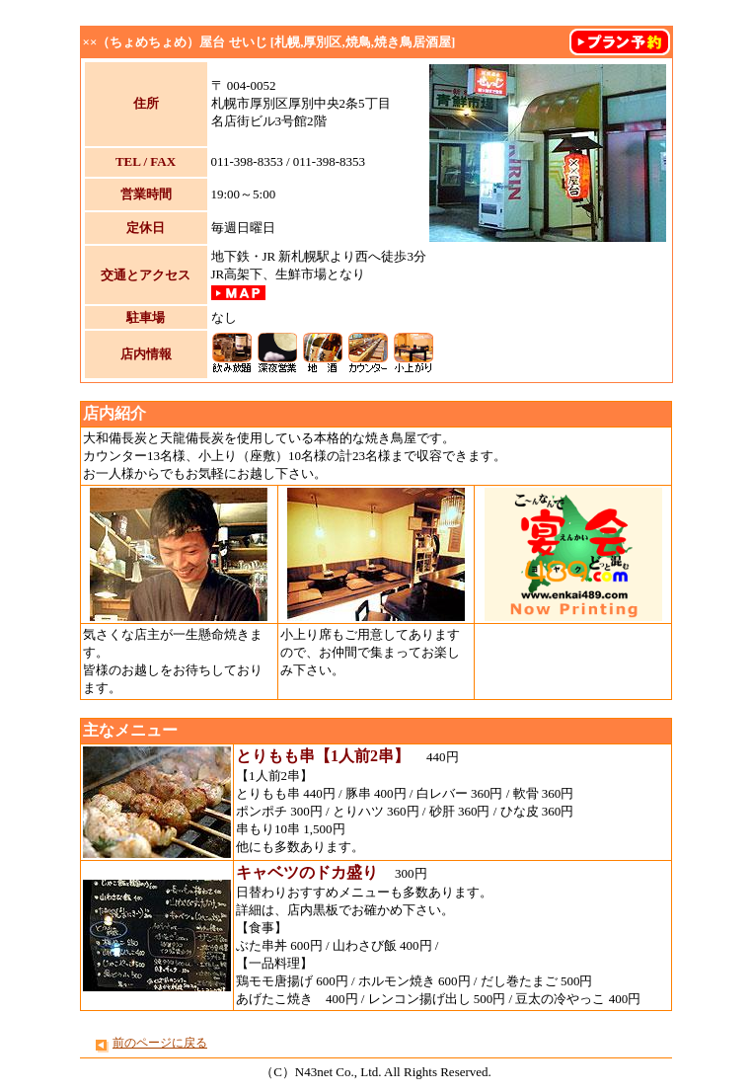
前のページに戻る (160, 1043)
